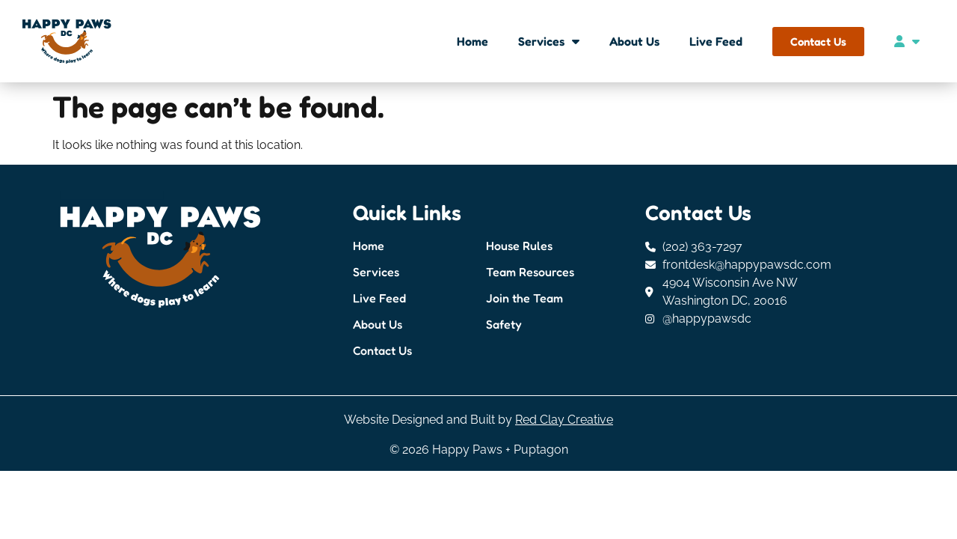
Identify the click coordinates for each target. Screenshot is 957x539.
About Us (634, 41)
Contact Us (382, 350)
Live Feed (715, 41)
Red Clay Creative (564, 419)
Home (472, 41)
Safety (504, 324)
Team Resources (530, 271)
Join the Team (524, 297)
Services (548, 41)
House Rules (519, 245)
